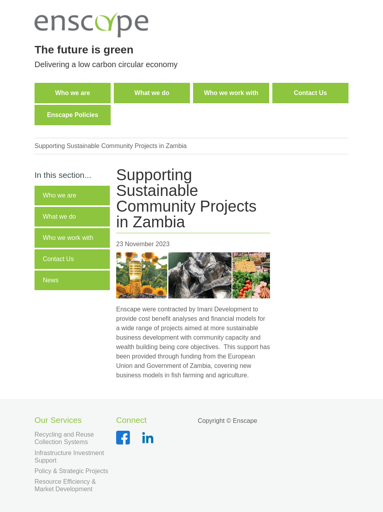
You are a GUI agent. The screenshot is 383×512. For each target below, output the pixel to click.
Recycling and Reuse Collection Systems (64, 438)
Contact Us (58, 259)
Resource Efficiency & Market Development (65, 485)
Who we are (59, 195)
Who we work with (68, 237)
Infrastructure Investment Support (69, 457)
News (50, 280)
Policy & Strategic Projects (71, 471)
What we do (59, 216)
